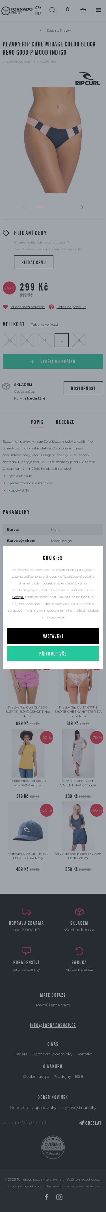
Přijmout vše (53, 653)
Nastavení (53, 635)
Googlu (18, 597)
